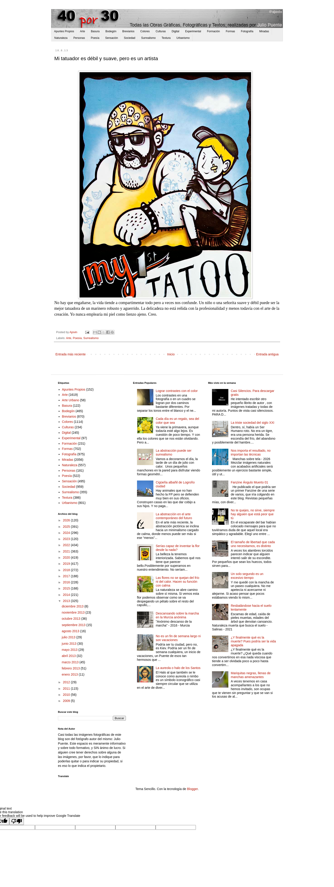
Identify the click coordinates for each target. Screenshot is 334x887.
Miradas (264, 31)
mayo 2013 (70, 650)
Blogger (192, 789)
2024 (67, 533)
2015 (67, 588)
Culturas (161, 31)
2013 (67, 601)
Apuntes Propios (64, 31)
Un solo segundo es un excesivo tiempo (247, 576)
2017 (67, 576)
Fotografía (247, 31)
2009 (67, 701)
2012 (67, 682)
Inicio (171, 354)
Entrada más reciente (70, 354)
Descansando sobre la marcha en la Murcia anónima (177, 615)
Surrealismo (148, 38)
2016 (67, 582)
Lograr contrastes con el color (176, 391)
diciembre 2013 (73, 606)
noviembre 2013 (73, 612)
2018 (67, 570)
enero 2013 (70, 674)
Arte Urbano (70, 400)
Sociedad (129, 38)
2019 (67, 563)
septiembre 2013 (74, 625)
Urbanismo (183, 38)
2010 (67, 694)
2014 (67, 595)
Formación (213, 31)
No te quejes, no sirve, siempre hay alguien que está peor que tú (253, 514)
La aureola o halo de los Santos (178, 668)
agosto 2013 (71, 631)
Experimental (193, 31)
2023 (67, 539)
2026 (67, 520)
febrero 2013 (71, 668)
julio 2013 (69, 637)
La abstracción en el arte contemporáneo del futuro (174, 516)
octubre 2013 (71, 618)
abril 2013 (69, 656)
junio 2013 (69, 643)
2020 (67, 557)
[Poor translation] (16, 821)
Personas (79, 38)
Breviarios (128, 31)
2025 (67, 526)
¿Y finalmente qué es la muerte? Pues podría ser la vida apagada (253, 641)
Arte (82, 31)
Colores (145, 31)
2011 (67, 688)
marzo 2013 (71, 662)
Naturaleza (60, 38)
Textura (166, 38)
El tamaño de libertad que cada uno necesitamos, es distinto (253, 544)
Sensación (111, 38)
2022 (67, 545)
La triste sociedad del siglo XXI (252, 422)
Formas (230, 31)
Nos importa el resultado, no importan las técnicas (251, 452)
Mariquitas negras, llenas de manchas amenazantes (251, 675)
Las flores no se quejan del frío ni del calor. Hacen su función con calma (177, 581)
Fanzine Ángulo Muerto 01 (249, 482)
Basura (95, 31)
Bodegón (110, 31)
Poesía (95, 38)
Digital (175, 31)
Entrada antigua (267, 354)
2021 (67, 551)
